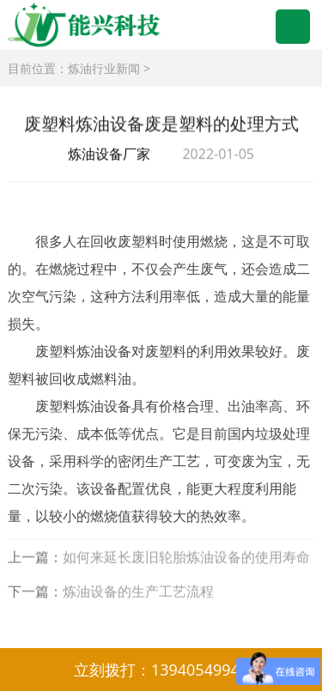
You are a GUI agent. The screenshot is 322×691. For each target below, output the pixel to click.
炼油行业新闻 (104, 68)
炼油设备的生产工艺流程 (138, 592)
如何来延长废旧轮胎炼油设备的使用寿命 (186, 558)
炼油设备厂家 (109, 154)
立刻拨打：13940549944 (161, 669)
